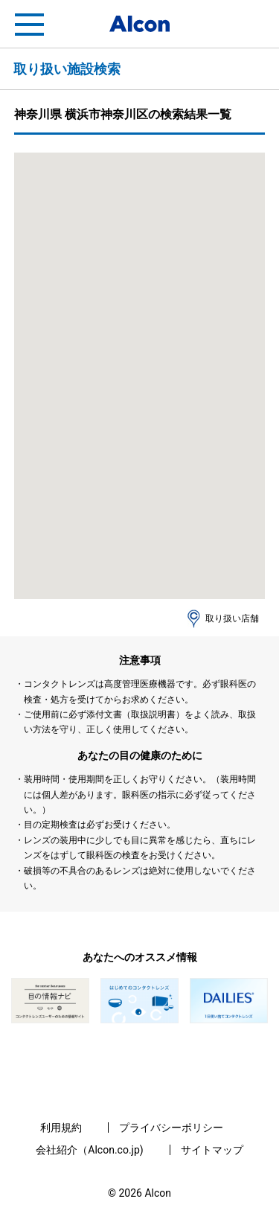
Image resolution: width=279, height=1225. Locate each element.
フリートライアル (249, 24)
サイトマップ (212, 1150)
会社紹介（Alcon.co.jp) (89, 1150)
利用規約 (61, 1127)
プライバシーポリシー (171, 1127)
